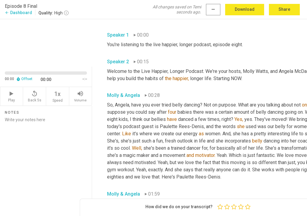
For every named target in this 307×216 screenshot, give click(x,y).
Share (284, 9)
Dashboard (18, 12)
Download (245, 9)
